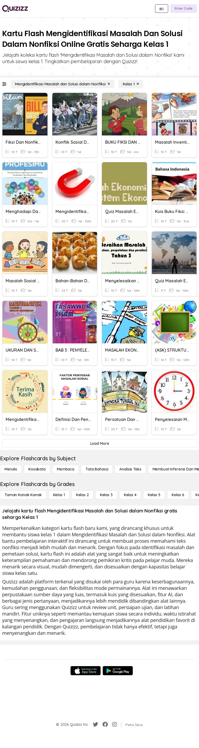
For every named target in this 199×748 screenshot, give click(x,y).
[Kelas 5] (154, 495)
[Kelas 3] (106, 495)
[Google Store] (118, 670)
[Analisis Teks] (130, 469)
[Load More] (99, 443)
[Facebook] (105, 724)
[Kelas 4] (130, 495)
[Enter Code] (183, 8)
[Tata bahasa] (97, 469)
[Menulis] (11, 469)
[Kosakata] (37, 469)
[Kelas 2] (82, 495)
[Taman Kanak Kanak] (23, 495)
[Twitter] (95, 724)
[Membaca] (65, 469)
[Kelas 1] (131, 84)
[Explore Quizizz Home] (15, 8)
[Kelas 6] (178, 495)
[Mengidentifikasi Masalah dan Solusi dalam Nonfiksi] (62, 84)
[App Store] (86, 670)
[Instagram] (114, 724)
